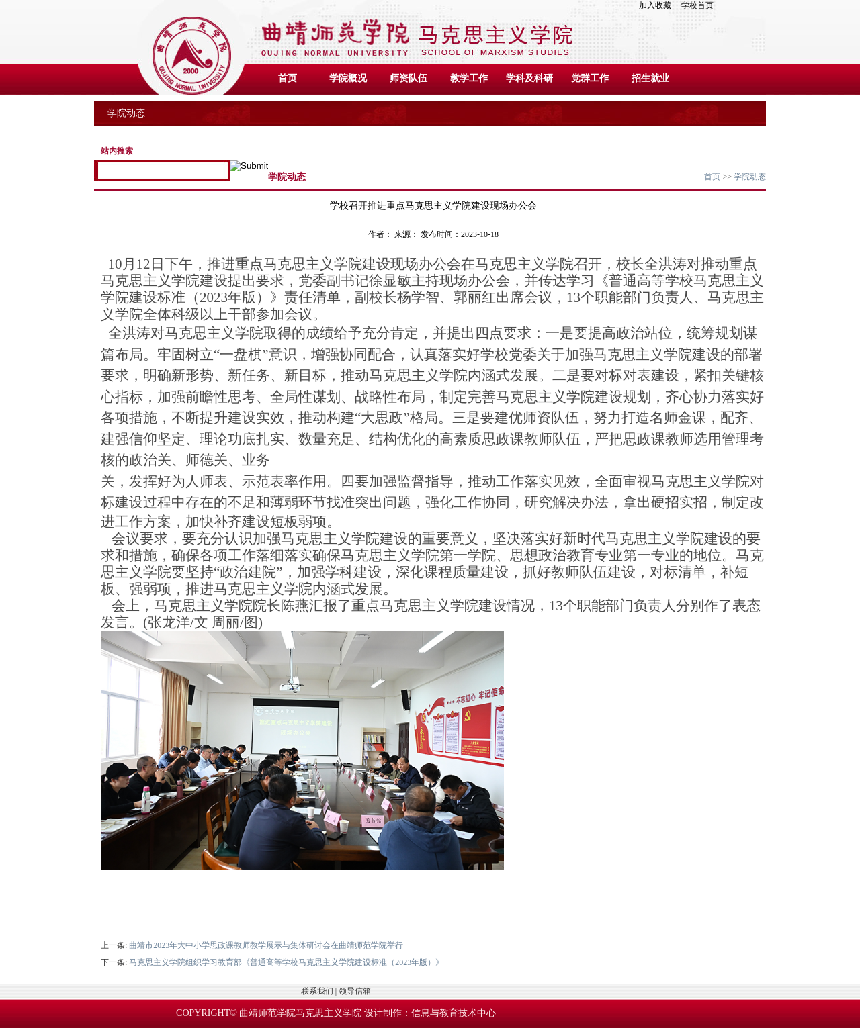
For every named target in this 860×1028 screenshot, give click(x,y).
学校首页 (697, 5)
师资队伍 (408, 78)
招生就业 (650, 78)
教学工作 (469, 78)
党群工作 (590, 78)
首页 (287, 78)
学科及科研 (529, 78)
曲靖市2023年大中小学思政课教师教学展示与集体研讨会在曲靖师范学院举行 (266, 945)
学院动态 (750, 176)
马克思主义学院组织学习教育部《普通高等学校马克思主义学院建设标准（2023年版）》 (286, 962)
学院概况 (348, 78)
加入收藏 (659, 5)
